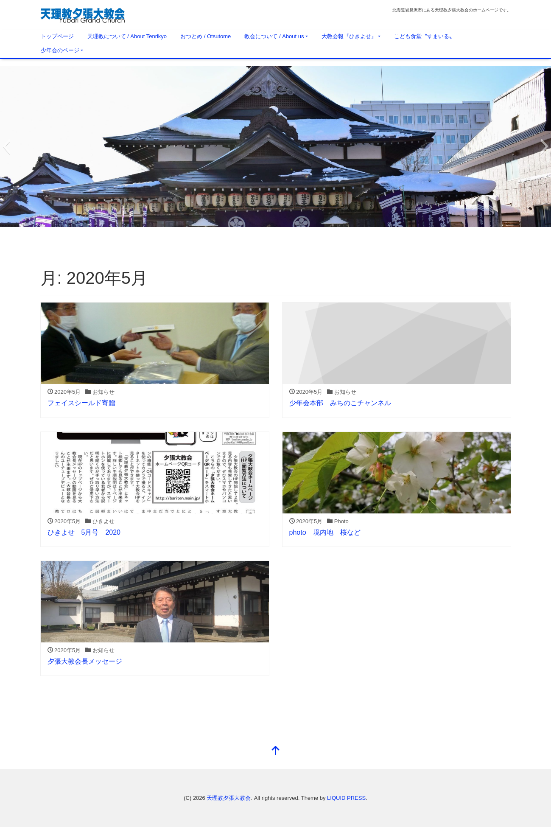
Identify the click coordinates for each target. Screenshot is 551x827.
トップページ (57, 36)
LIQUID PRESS (346, 798)
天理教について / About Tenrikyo (127, 36)
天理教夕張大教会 (229, 798)
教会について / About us (274, 36)
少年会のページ (60, 50)
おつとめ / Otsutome (205, 36)
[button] (6, 146)
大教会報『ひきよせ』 (349, 36)
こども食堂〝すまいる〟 (424, 36)
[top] (276, 751)
